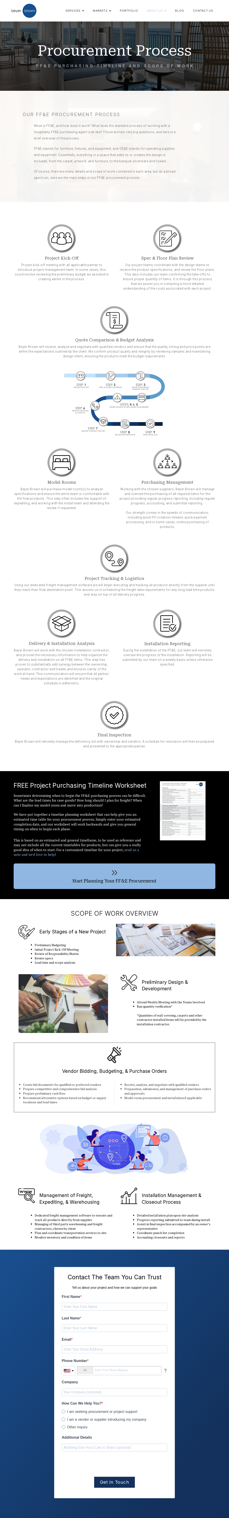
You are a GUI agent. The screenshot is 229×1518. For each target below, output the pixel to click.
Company (70, 1382)
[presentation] (96, 1464)
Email (66, 1339)
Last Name (71, 1318)
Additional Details (77, 1437)
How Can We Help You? (82, 1403)
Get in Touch (114, 1482)
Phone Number (74, 1361)
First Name (71, 1297)
